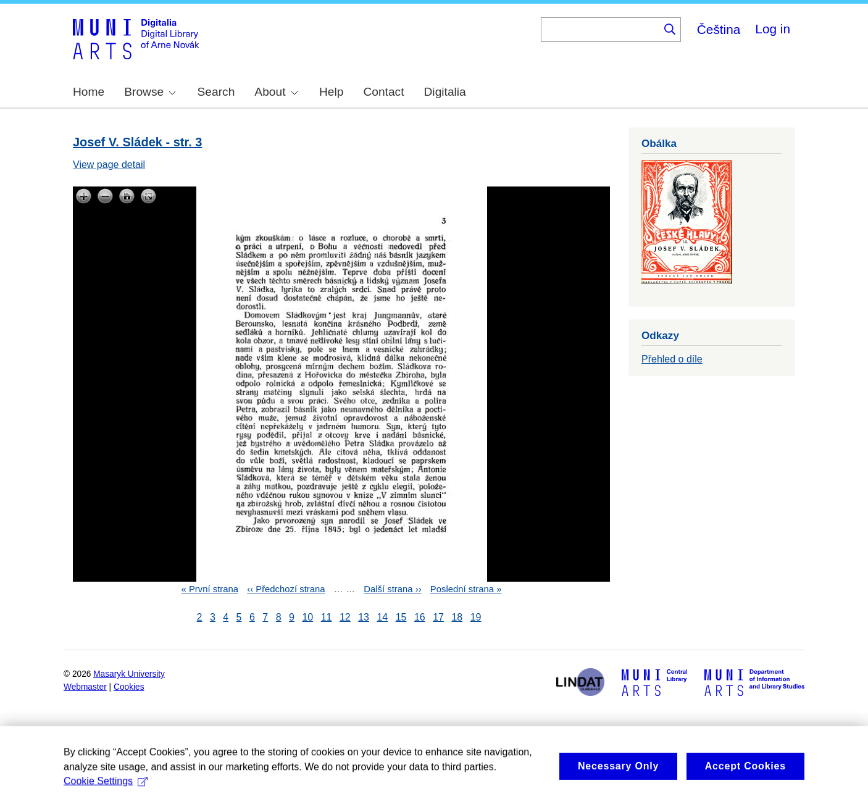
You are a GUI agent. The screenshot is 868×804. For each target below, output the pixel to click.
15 (401, 617)
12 (345, 617)
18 (456, 617)
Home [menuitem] (88, 92)
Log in (772, 29)
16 (419, 617)
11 (326, 617)
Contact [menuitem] (383, 92)
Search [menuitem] (216, 92)
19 (476, 617)
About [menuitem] (276, 92)
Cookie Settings (106, 789)
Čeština (719, 29)
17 (438, 617)
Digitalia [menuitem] (445, 92)
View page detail (109, 164)
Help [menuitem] (331, 92)
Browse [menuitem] (150, 92)
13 (363, 617)
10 (307, 617)
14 (382, 617)
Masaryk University (129, 674)
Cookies (129, 687)
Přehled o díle (672, 359)
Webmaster (85, 687)
